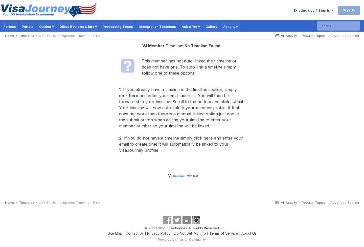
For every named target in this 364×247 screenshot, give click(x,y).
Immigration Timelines (157, 27)
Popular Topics (314, 36)
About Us (249, 233)
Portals (27, 27)
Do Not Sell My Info (190, 233)
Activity (230, 27)
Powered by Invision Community (182, 239)
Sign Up (349, 10)
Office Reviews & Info (78, 27)
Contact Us (135, 233)
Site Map (115, 233)
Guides (46, 27)
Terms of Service (223, 233)
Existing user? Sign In (313, 10)
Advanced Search (344, 36)
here (133, 95)
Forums (10, 27)
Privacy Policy (159, 233)
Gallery (211, 27)
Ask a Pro (191, 27)
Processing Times (118, 27)
